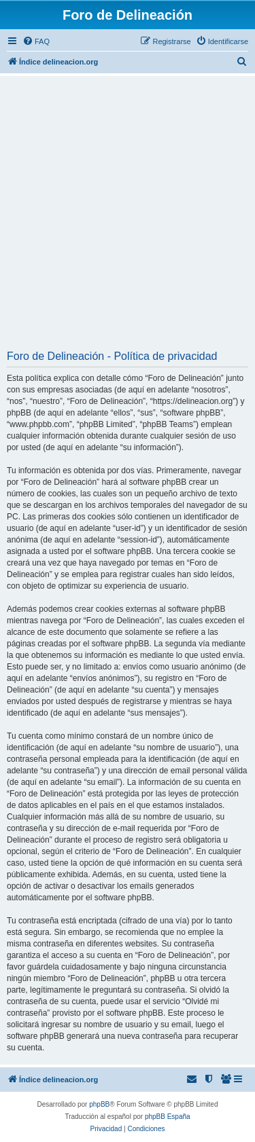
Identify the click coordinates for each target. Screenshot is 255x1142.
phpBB (99, 1104)
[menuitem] (36, 41)
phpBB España (167, 1116)
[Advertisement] (127, 217)
